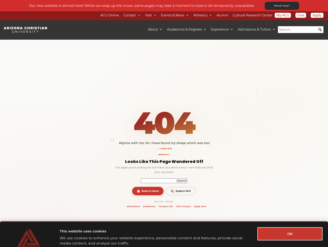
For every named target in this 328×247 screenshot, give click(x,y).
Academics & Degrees (186, 29)
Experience (222, 29)
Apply (317, 15)
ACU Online (109, 15)
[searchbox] (300, 29)
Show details (246, 238)
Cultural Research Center (252, 15)
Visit (150, 15)
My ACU (283, 15)
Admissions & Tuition (257, 29)
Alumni (222, 15)
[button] (320, 29)
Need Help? (282, 5)
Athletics (202, 15)
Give (300, 15)
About (155, 29)
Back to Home (148, 191)
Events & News (175, 15)
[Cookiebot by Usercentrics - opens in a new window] (29, 238)
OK (290, 210)
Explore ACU (181, 191)
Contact (132, 15)
